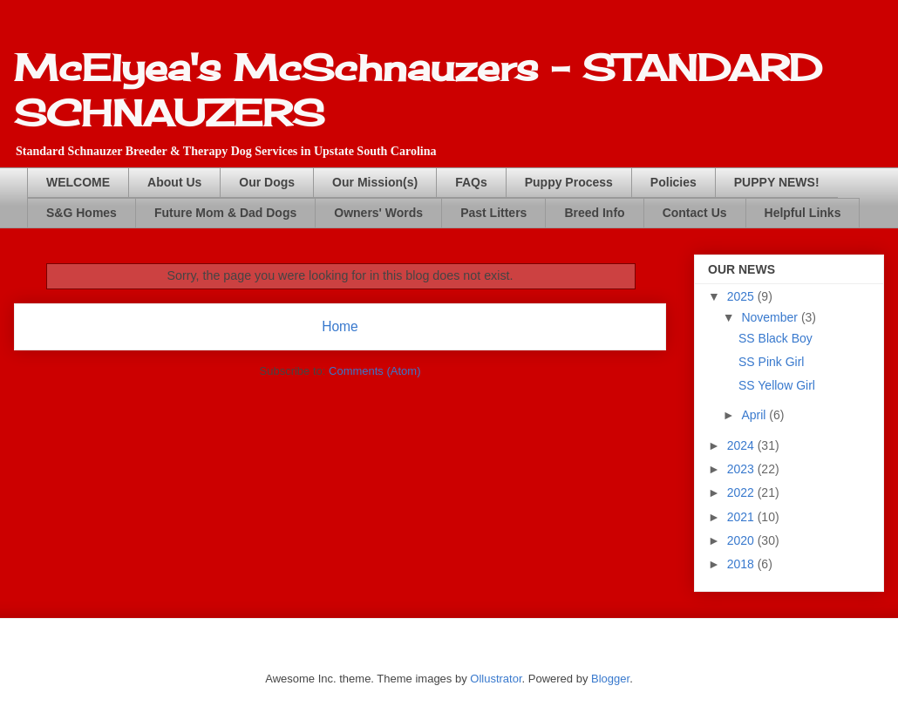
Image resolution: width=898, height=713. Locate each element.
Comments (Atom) (374, 370)
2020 (742, 540)
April (755, 415)
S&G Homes (81, 213)
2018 (742, 564)
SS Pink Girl (771, 362)
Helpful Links (803, 213)
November (770, 317)
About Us (174, 182)
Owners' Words (378, 213)
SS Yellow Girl (776, 385)
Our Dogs (267, 182)
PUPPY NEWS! (777, 182)
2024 (742, 445)
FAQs (471, 182)
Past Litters (493, 213)
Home (340, 326)
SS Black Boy (775, 338)
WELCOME (78, 182)
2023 (742, 469)
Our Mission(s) (375, 182)
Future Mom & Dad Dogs (225, 213)
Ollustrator (495, 678)
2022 (742, 492)
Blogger (610, 678)
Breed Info (594, 213)
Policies (673, 182)
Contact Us (695, 213)
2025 (742, 296)
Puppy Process (569, 182)
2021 (742, 517)
